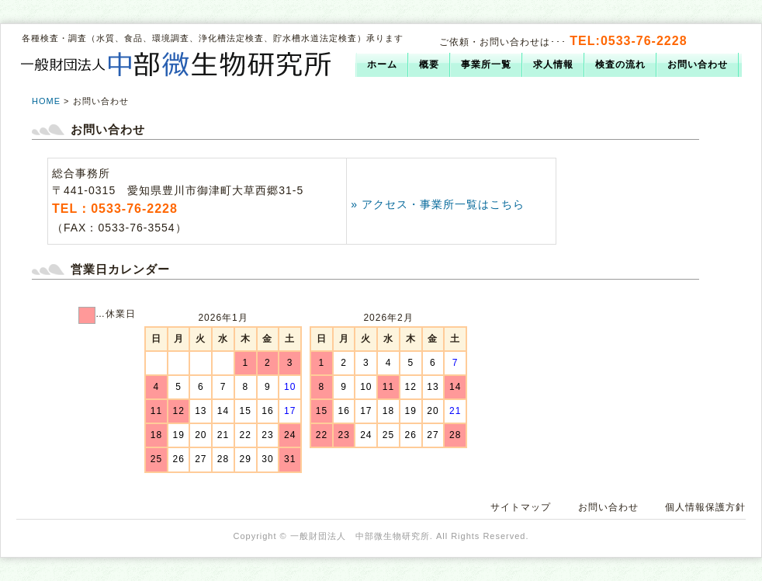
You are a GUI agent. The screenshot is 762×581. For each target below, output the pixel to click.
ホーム (382, 64)
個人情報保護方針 (705, 507)
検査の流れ (620, 64)
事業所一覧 (486, 64)
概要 (429, 64)
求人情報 (553, 64)
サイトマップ (520, 507)
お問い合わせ (697, 64)
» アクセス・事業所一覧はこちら (438, 204)
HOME (46, 101)
